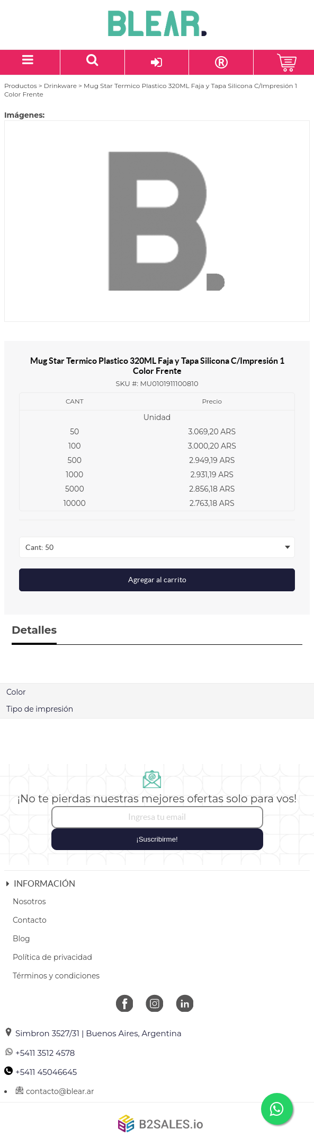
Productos (20, 86)
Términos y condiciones (56, 976)
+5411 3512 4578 (39, 1053)
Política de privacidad (52, 957)
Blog (21, 938)
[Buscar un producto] (92, 62)
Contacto (30, 920)
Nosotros (29, 901)
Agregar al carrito (157, 579)
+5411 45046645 (40, 1072)
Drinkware (60, 86)
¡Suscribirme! (157, 839)
